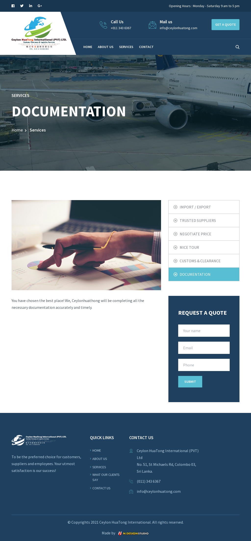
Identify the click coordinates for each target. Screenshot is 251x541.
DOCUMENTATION (195, 274)
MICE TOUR (189, 247)
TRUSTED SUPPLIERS (198, 220)
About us (99, 459)
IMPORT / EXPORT (195, 206)
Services (99, 467)
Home (17, 130)
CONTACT (146, 47)
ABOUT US (105, 47)
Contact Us (101, 488)
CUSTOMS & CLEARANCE (200, 260)
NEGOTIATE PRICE (195, 233)
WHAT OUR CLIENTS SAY (106, 477)
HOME (87, 47)
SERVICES (126, 47)
